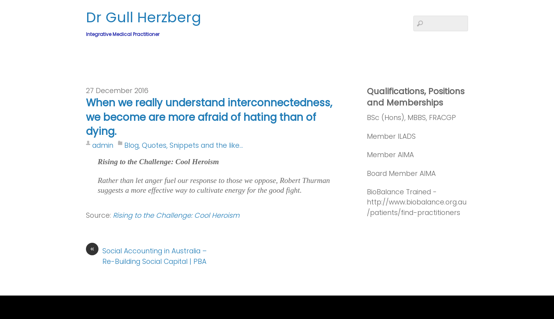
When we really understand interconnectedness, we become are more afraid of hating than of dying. (209, 117)
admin (102, 145)
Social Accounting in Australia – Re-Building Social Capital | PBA (146, 256)
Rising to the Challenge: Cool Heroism (176, 215)
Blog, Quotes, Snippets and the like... (183, 145)
